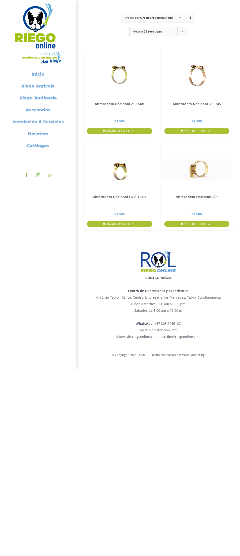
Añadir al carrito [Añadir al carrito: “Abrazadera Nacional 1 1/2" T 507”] (119, 224)
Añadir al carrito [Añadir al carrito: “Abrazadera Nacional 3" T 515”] (197, 131)
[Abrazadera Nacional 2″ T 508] (119, 73)
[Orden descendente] (190, 17)
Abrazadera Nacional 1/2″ (197, 197)
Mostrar (147, 31)
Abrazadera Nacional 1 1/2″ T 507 (119, 197)
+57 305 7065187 (158, 323)
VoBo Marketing (193, 355)
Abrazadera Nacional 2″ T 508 (119, 104)
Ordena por (148, 18)
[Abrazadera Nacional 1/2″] (197, 166)
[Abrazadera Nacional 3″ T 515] (197, 73)
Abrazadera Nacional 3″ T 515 (196, 104)
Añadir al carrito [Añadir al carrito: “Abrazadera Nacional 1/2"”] (197, 224)
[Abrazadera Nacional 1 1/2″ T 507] (119, 166)
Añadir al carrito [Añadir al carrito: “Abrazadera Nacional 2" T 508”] (119, 131)
